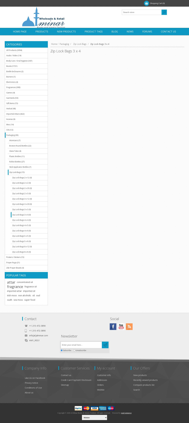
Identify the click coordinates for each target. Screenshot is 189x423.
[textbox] (142, 12)
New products (140, 375)
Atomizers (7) (14, 140)
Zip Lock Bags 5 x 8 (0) (21, 241)
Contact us (66, 375)
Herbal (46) (11, 108)
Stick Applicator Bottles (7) (20, 167)
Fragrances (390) (13, 87)
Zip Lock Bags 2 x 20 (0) (22, 188)
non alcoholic (24, 295)
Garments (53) (12, 98)
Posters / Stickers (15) (15, 257)
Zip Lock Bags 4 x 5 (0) (21, 225)
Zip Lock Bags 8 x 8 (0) (21, 252)
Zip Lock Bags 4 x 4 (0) (21, 220)
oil (33, 295)
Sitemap (65, 384)
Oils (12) (9, 130)
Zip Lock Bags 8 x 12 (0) (22, 246)
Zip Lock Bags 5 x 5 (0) (21, 236)
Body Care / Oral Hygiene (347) (19, 61)
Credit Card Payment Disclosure (76, 380)
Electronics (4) (12, 82)
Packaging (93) (12, 135)
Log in (41, 3)
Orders (100, 384)
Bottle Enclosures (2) (14, 71)
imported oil (29, 291)
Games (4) (10, 92)
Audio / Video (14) (13, 55)
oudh (9, 299)
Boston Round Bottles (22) (20, 145)
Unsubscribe (81, 350)
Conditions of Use (33, 387)
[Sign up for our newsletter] (81, 345)
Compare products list (143, 384)
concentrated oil (25, 282)
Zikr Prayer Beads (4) (15, 268)
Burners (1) (11, 76)
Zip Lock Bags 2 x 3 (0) (21, 193)
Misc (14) (10, 124)
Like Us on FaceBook (35, 378)
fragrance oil (31, 286)
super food (29, 299)
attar (11, 282)
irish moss (12, 295)
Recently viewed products (145, 380)
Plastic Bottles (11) (17, 156)
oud (38, 295)
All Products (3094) (14, 50)
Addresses (102, 380)
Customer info (104, 375)
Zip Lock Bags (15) (17, 172)
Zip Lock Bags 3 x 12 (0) (22, 199)
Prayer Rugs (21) (13, 262)
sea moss (18, 299)
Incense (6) (10, 119)
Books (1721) (11, 66)
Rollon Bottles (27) (17, 161)
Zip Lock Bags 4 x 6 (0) (21, 230)
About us (29, 392)
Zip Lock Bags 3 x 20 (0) (22, 204)
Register (29, 3)
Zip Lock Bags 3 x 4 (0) (21, 214)
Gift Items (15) (12, 103)
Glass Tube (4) (15, 151)
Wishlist (100, 389)
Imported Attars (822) (15, 114)
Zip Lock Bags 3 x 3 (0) (21, 209)
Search (136, 389)
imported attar (14, 291)
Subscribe (67, 350)
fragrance (15, 286)
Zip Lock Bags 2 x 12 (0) (22, 177)
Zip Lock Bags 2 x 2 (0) (21, 183)
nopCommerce (126, 413)
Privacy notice (31, 382)
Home (54, 44)
